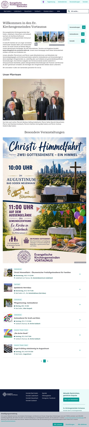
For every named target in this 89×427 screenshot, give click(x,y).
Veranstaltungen (75, 2)
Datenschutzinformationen (8, 421)
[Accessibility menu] (43, 2)
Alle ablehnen (82, 424)
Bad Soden (7, 11)
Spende (44, 393)
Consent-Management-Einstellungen (74, 417)
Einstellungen (70, 424)
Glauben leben (48, 11)
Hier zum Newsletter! (71, 399)
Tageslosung (51, 2)
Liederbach (17, 11)
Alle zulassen (58, 424)
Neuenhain (27, 11)
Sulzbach (37, 11)
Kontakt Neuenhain (32, 398)
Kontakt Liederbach (32, 396)
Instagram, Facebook (48, 398)
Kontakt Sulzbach (31, 400)
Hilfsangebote (46, 396)
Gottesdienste (62, 2)
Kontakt (85, 2)
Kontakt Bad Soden (32, 393)
